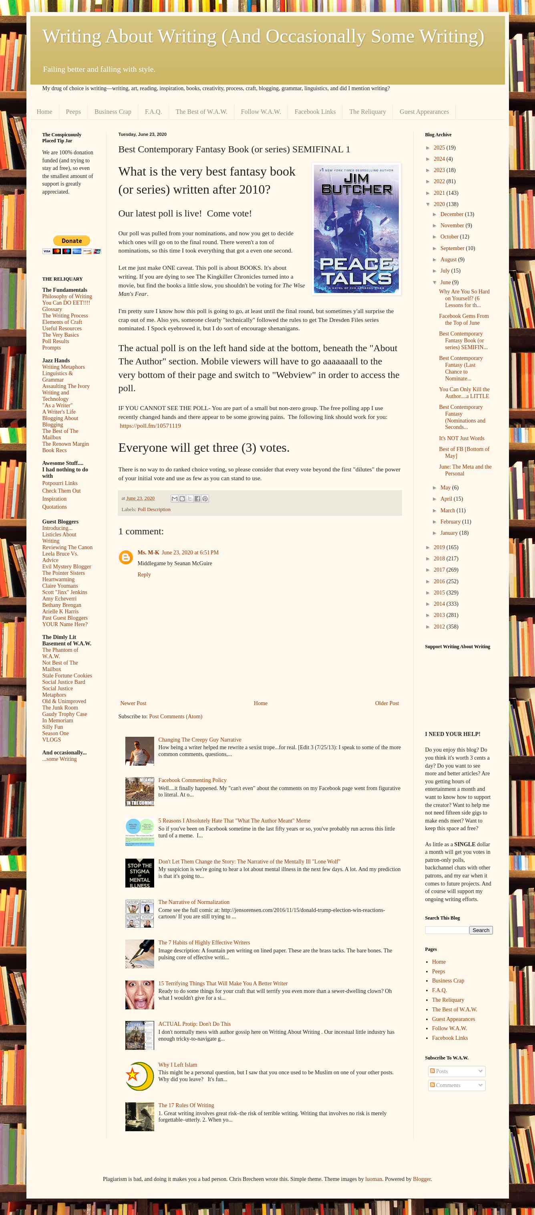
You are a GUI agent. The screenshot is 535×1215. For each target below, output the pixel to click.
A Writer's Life (59, 412)
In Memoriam (57, 721)
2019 (440, 547)
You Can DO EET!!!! (66, 303)
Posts (439, 1071)
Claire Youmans (60, 586)
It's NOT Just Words (461, 438)
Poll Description (154, 509)
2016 (440, 581)
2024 (440, 159)
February (451, 522)
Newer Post (134, 703)
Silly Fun (52, 727)
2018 (440, 559)
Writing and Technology (55, 396)
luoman (373, 1179)
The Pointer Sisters (63, 573)
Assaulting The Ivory (66, 386)
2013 (440, 615)
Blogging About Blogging (60, 421)
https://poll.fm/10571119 (150, 425)
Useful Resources (62, 328)
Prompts (51, 348)
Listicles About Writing (59, 538)
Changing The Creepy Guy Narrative (200, 740)
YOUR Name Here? (65, 624)
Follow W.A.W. (261, 111)
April (447, 499)
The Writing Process (65, 316)
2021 (440, 193)
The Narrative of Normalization (194, 902)
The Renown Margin (65, 444)
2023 (440, 170)
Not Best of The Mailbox (60, 666)
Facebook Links (315, 111)
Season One (55, 733)
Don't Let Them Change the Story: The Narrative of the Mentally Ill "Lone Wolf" (250, 862)
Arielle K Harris (60, 612)
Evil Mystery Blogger (66, 567)
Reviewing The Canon (67, 547)
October (450, 237)
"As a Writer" (57, 405)
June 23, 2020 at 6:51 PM (190, 553)
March (448, 510)
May (446, 488)
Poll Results (55, 341)
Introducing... (57, 528)
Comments (445, 1085)
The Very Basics (60, 335)
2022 (440, 181)
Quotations (54, 507)
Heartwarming (58, 579)
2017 (440, 570)
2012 (440, 627)
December (452, 214)
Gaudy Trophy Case (64, 714)
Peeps (73, 111)
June (446, 282)
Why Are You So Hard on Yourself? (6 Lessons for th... (464, 298)
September (453, 248)
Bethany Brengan (62, 605)
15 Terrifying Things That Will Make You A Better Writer (223, 983)
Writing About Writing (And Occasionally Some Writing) (263, 35)
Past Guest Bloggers (65, 618)
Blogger (421, 1179)
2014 (440, 604)
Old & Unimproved (64, 701)
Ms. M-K (148, 553)
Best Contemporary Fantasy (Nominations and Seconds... (462, 417)
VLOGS (51, 740)
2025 (440, 148)
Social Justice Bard (63, 682)
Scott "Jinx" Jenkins (65, 592)
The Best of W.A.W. (201, 111)
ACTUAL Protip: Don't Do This (195, 1024)
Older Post (387, 703)
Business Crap (113, 111)
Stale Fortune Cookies (67, 676)
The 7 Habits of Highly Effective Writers (204, 943)
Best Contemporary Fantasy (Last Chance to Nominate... (461, 368)
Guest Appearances (424, 111)
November (453, 225)
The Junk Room (60, 708)
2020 (440, 204)
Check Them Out (61, 491)
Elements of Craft (62, 322)
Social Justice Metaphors (57, 691)
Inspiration (54, 499)
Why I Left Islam (178, 1065)
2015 (440, 593)
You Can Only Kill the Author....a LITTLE (464, 392)
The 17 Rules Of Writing (186, 1105)
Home (44, 111)
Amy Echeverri (59, 599)
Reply (144, 575)
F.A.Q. (153, 111)
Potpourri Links (60, 483)
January (449, 533)
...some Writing (59, 759)
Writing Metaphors (63, 367)
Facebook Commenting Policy (193, 780)
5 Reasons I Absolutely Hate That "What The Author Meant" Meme (235, 821)
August (449, 260)
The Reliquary (367, 111)
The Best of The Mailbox (60, 434)
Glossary (52, 309)
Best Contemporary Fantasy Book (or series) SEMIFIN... (463, 340)
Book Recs (54, 450)
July (445, 271)
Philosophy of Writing (67, 296)
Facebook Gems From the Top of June (464, 319)
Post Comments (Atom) (176, 717)
